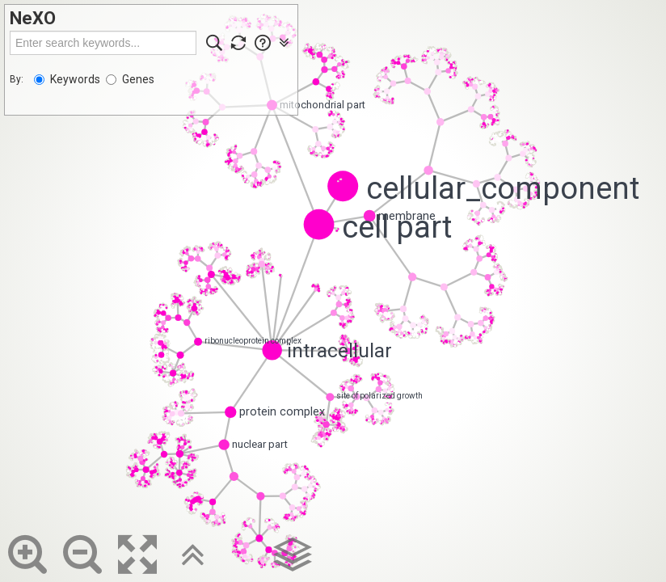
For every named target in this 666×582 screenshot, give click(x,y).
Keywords (67, 79)
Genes (130, 79)
